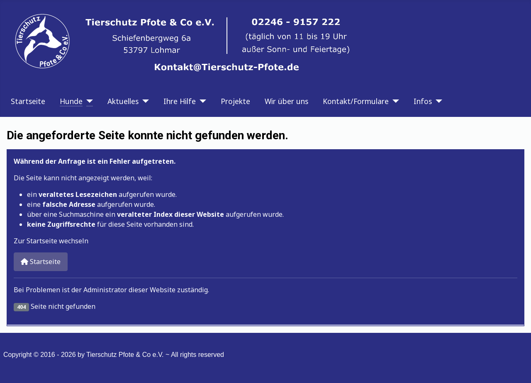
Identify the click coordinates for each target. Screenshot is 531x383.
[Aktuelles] (144, 101)
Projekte (235, 101)
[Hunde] (88, 101)
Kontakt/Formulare (356, 101)
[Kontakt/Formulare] (394, 101)
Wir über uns (286, 101)
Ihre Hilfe (179, 101)
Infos (423, 101)
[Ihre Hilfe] (201, 101)
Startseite (28, 101)
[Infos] (437, 101)
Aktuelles (123, 101)
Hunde (71, 101)
